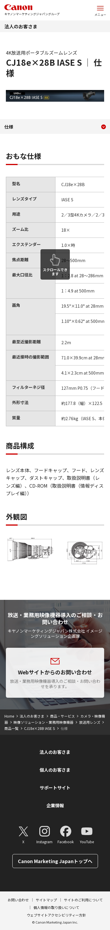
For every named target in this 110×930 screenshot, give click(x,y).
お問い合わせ (18, 899)
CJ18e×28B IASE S (39, 728)
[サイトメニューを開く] (100, 10)
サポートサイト (55, 787)
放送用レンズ (89, 722)
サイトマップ (46, 899)
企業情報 (55, 805)
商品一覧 (11, 728)
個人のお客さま (55, 770)
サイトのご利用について (83, 899)
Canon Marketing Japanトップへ (55, 861)
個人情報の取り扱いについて (56, 907)
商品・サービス (62, 715)
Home (9, 715)
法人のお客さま (20, 26)
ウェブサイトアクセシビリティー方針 (56, 914)
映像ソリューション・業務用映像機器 (43, 722)
